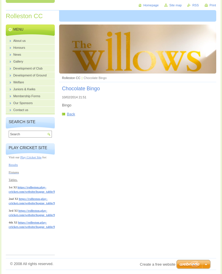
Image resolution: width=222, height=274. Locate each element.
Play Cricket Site (31, 157)
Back (71, 114)
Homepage (151, 5)
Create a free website (158, 264)
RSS (195, 5)
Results (13, 164)
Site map (175, 5)
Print (213, 5)
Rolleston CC (71, 78)
